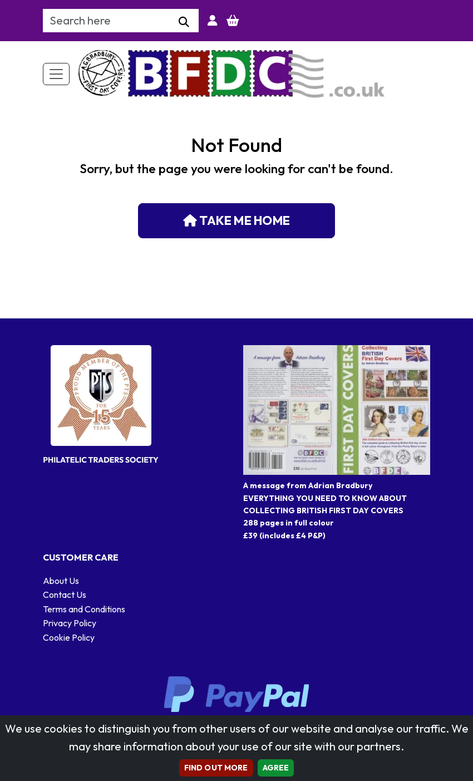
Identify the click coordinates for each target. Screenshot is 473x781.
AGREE (276, 768)
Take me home (236, 220)
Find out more (216, 768)
